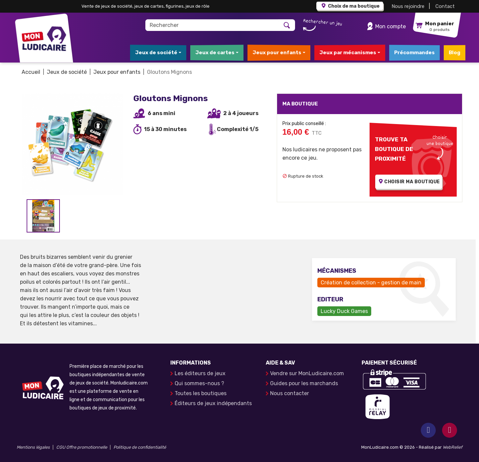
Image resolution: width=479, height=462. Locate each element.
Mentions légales (33, 447)
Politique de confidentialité (139, 447)
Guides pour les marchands (304, 383)
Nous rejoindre (408, 6)
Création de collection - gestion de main (371, 282)
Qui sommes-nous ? (199, 383)
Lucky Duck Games (344, 311)
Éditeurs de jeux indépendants (213, 403)
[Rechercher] (212, 25)
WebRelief (452, 447)
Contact (445, 6)
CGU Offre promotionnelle (81, 447)
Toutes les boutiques (201, 393)
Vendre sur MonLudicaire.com (307, 373)
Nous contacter (289, 393)
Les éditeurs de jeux (200, 373)
